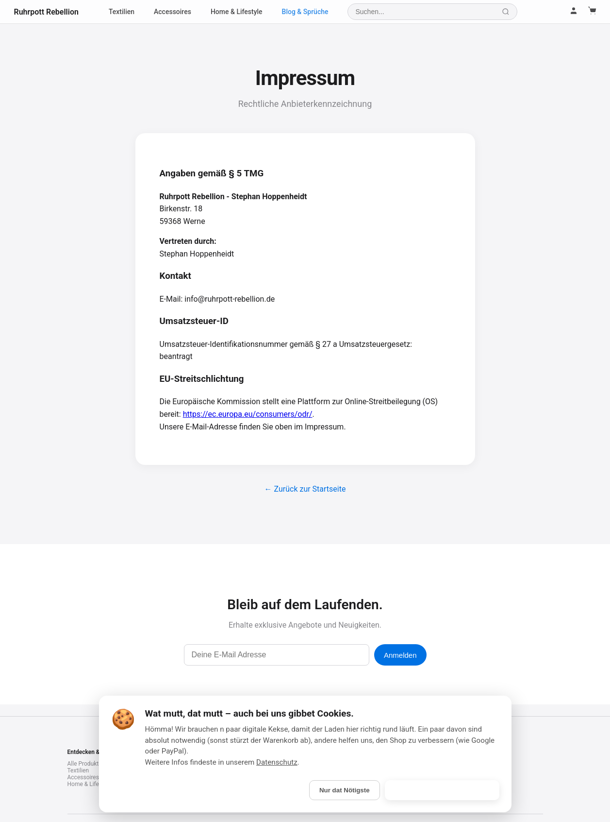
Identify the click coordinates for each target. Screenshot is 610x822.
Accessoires (172, 12)
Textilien (121, 12)
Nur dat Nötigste (344, 790)
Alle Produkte (84, 763)
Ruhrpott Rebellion (46, 12)
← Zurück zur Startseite (305, 489)
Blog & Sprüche (305, 12)
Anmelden (400, 655)
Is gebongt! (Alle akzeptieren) (442, 790)
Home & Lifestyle (237, 12)
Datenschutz (276, 762)
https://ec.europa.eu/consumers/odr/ (248, 414)
